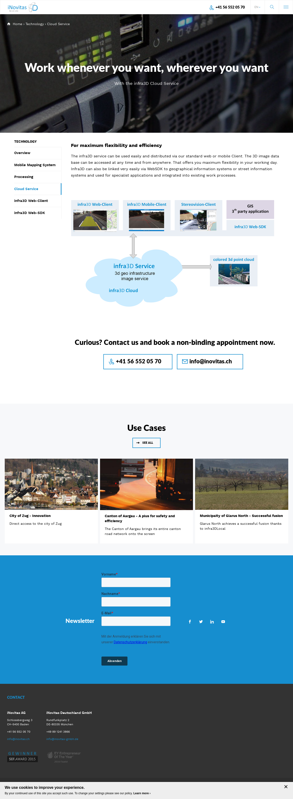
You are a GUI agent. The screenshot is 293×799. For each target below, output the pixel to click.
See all (147, 442)
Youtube (223, 621)
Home (17, 24)
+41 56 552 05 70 (230, 7)
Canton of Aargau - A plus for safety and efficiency (140, 518)
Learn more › (142, 793)
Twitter (201, 621)
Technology (35, 24)
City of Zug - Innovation (30, 516)
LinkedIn (212, 621)
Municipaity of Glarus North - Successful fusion (241, 516)
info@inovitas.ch (210, 361)
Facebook (189, 621)
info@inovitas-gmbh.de (62, 739)
